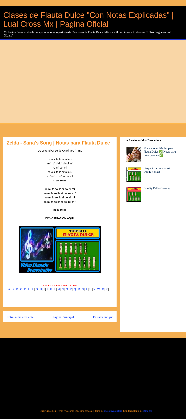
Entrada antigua (103, 317)
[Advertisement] (41, 80)
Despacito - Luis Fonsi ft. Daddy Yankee (158, 170)
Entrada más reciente (20, 317)
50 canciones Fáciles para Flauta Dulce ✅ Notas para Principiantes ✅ (160, 152)
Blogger (147, 410)
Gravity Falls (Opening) (158, 188)
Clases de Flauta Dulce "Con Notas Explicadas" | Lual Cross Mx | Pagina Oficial (88, 19)
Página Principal (63, 317)
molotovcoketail (113, 410)
